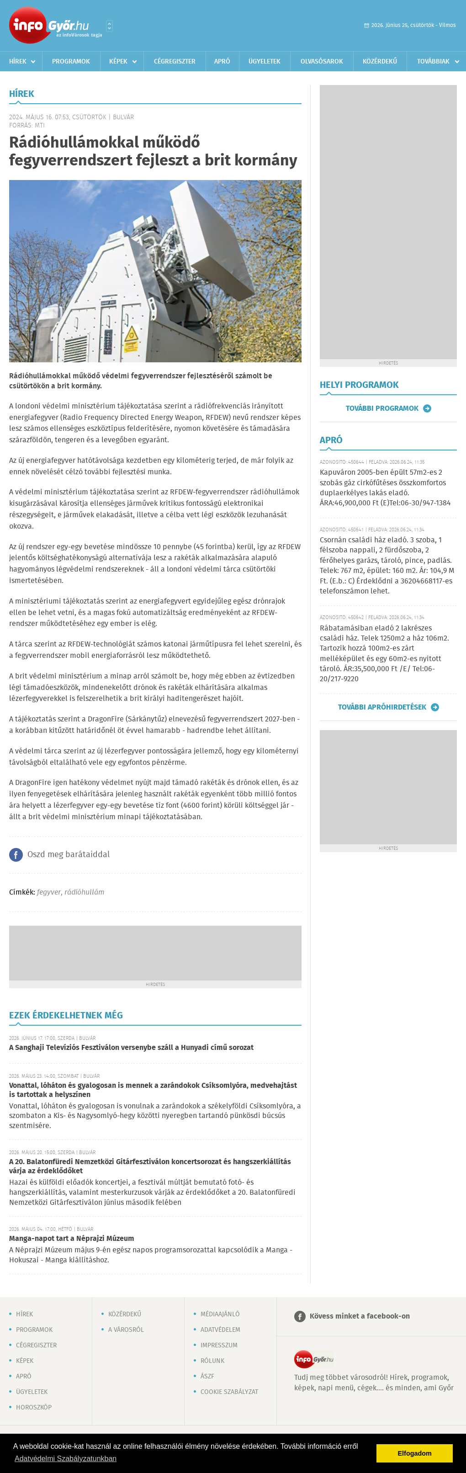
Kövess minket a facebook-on (360, 1316)
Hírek (17, 62)
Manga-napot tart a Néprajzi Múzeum (71, 1239)
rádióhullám (84, 892)
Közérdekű (380, 62)
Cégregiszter (175, 62)
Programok (71, 62)
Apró (222, 62)
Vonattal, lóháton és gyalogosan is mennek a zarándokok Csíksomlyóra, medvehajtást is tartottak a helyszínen (153, 1090)
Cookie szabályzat (229, 1392)
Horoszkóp (34, 1408)
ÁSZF (207, 1377)
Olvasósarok (322, 62)
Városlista (109, 26)
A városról (126, 1330)
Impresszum (219, 1346)
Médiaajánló (220, 1314)
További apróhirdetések (382, 707)
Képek (118, 62)
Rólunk (212, 1361)
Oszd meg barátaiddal (68, 854)
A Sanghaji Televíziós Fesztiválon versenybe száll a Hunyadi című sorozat (131, 1048)
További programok (382, 408)
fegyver (49, 892)
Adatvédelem (220, 1330)
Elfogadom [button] (415, 1453)
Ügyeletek (265, 62)
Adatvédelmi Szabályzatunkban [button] (65, 1458)
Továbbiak (433, 62)
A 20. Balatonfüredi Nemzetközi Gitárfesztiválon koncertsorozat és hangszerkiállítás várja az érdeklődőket (150, 1166)
